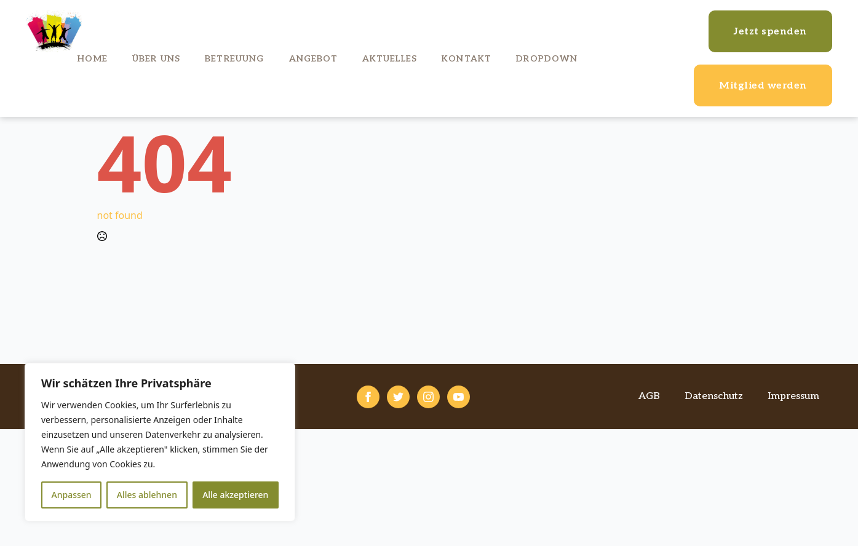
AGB (649, 396)
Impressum (793, 396)
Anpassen (72, 495)
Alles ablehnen (147, 495)
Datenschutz (714, 396)
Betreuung (234, 58)
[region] (160, 442)
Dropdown (547, 58)
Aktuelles (389, 58)
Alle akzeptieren (235, 495)
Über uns (156, 58)
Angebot (313, 58)
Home (92, 58)
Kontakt (466, 58)
